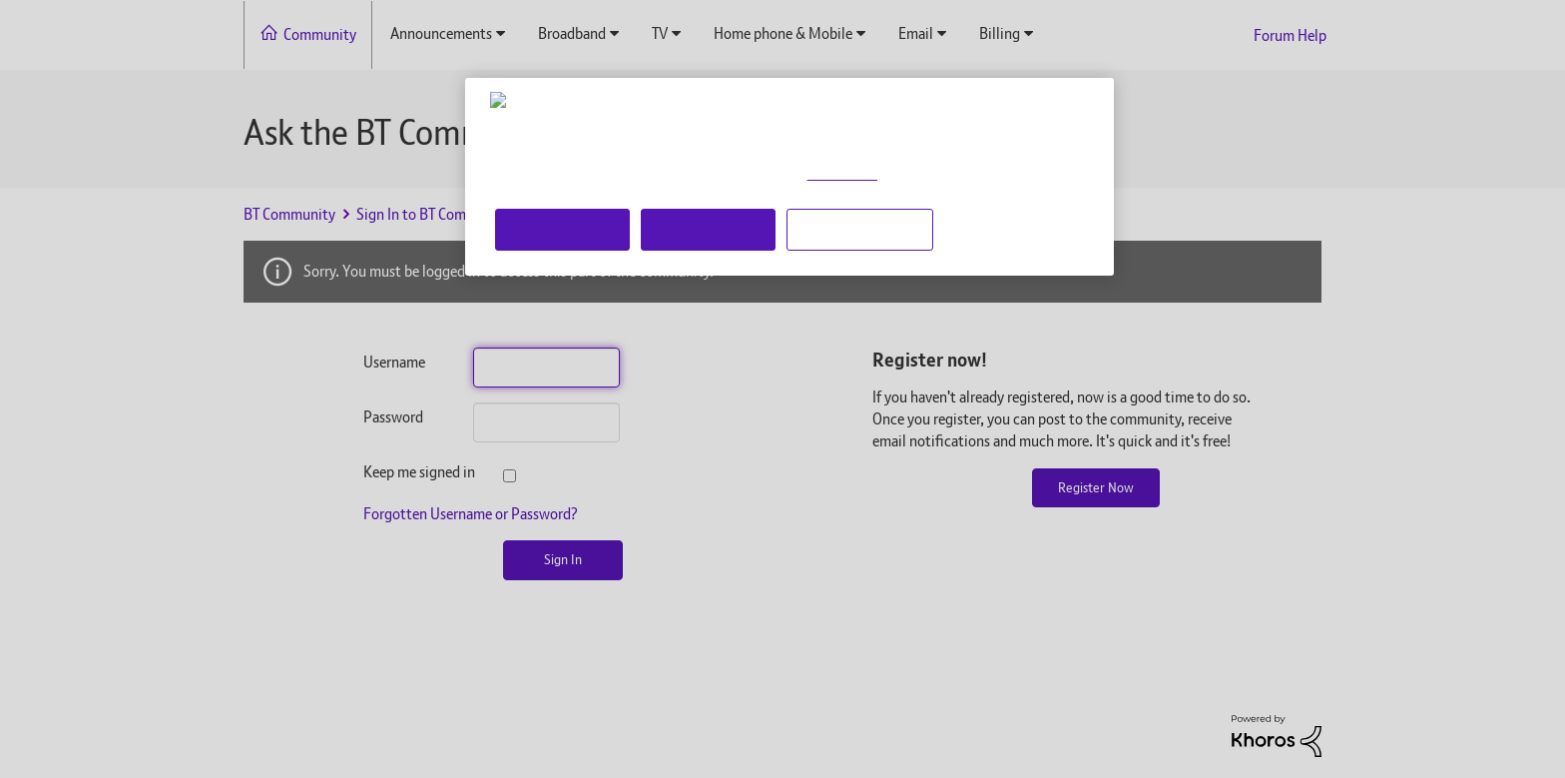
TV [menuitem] (660, 33)
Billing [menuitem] (999, 33)
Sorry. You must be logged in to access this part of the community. (508, 271)
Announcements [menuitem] (441, 33)
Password (393, 416)
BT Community (289, 214)
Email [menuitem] (915, 33)
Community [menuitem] (319, 34)
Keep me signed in (403, 471)
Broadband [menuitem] (572, 33)
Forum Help (1290, 35)
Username (394, 362)
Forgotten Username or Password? (470, 513)
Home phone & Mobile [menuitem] (783, 33)
